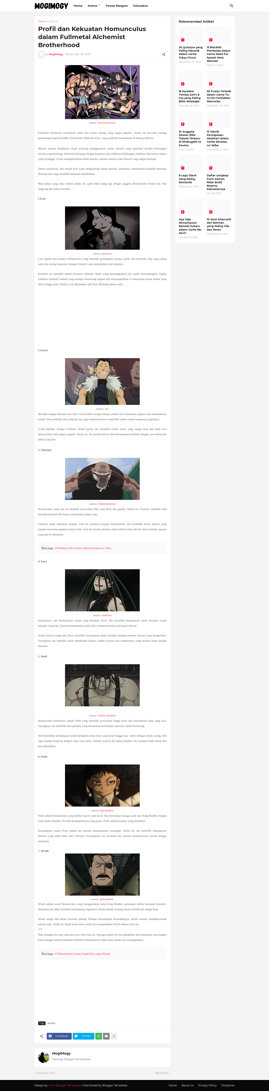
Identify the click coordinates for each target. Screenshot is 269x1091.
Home (78, 5)
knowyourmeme (107, 122)
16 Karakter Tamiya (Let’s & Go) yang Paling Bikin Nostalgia (190, 96)
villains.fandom (106, 503)
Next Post (161, 1073)
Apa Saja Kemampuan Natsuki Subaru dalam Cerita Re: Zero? (190, 226)
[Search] (231, 6)
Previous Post (46, 1073)
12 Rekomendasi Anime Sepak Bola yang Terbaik (82, 953)
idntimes (107, 615)
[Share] (164, 54)
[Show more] (114, 1036)
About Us (187, 1085)
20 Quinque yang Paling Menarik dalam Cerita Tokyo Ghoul (191, 52)
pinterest (107, 253)
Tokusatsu (140, 5)
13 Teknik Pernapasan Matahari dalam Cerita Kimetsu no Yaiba (218, 138)
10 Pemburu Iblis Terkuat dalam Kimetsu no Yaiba (82, 548)
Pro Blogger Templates (65, 1085)
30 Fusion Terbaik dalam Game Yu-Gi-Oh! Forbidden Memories (219, 96)
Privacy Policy (207, 1085)
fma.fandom (106, 810)
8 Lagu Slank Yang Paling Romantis (188, 179)
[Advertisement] (102, 317)
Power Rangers (117, 5)
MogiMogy (61, 1053)
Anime (92, 5)
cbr (107, 408)
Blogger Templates (114, 1085)
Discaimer (228, 1085)
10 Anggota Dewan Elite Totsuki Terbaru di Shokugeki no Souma (190, 138)
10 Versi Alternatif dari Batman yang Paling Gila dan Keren (219, 224)
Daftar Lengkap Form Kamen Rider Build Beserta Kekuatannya (217, 182)
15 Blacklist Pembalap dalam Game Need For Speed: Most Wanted (219, 54)
